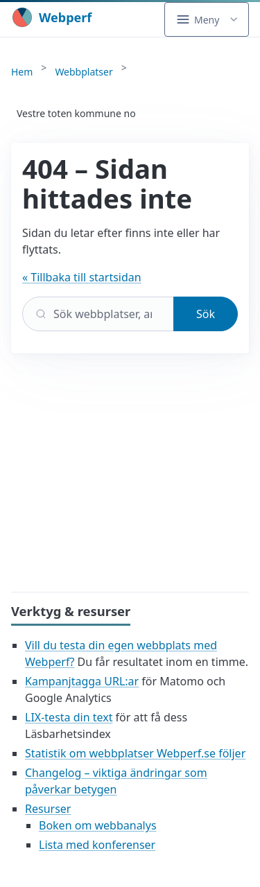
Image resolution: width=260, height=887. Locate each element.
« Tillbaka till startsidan (81, 277)
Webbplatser (83, 71)
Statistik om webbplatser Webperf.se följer (135, 753)
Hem (22, 71)
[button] (206, 19)
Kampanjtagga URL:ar (82, 681)
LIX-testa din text (68, 717)
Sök (205, 314)
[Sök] (98, 314)
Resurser (48, 808)
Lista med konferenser (97, 844)
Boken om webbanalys (98, 825)
